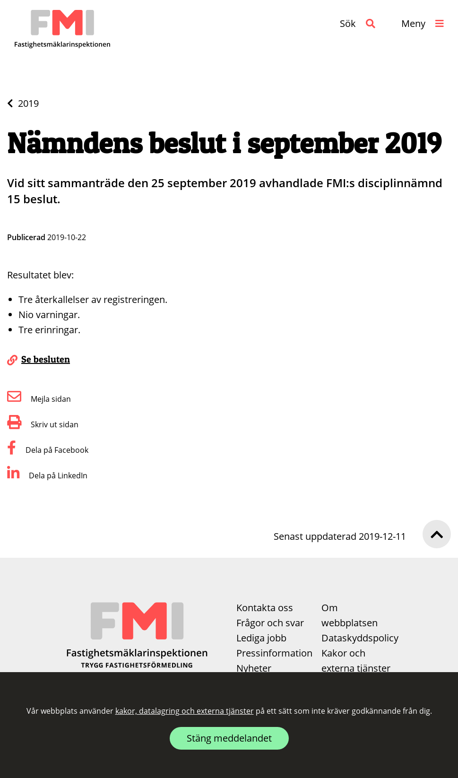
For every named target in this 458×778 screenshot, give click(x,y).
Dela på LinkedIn (47, 475)
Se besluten (45, 359)
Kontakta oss (264, 607)
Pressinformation (274, 653)
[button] (357, 23)
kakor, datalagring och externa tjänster (184, 711)
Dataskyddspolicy (359, 637)
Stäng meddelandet (229, 738)
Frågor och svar (270, 622)
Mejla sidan (39, 399)
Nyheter (253, 668)
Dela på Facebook (47, 450)
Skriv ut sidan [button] (42, 424)
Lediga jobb (261, 637)
